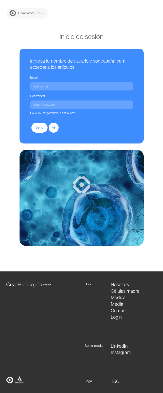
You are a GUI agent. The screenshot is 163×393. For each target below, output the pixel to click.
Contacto (120, 310)
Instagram (121, 352)
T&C (115, 381)
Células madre (125, 291)
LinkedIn (119, 346)
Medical (118, 297)
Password (37, 96)
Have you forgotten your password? (53, 113)
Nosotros (120, 284)
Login (116, 317)
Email (34, 77)
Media (117, 304)
